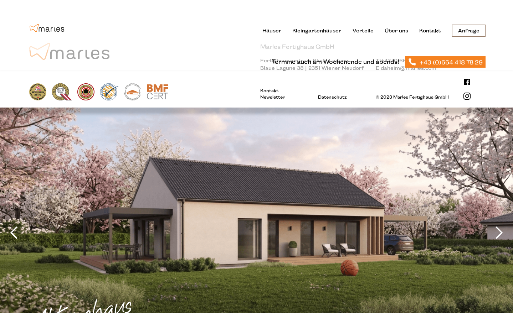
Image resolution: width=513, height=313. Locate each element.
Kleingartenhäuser (316, 30)
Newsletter (272, 97)
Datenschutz (332, 97)
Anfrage (468, 30)
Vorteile (363, 30)
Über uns (396, 30)
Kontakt (430, 30)
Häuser (271, 30)
